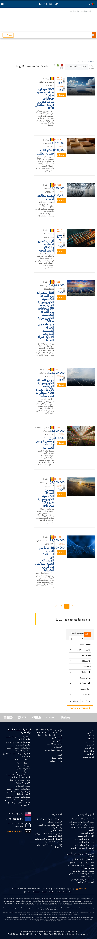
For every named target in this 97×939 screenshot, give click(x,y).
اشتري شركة (57, 741)
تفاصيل (60, 95)
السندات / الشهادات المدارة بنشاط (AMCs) (81, 866)
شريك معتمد (88, 757)
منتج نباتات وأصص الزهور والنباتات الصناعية (45, 442)
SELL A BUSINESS (15, 831)
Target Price (60, 79)
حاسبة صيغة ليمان (54, 750)
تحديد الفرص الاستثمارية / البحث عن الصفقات (18, 776)
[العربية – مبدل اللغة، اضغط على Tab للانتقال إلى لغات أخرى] (84, 3)
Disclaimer (58, 889)
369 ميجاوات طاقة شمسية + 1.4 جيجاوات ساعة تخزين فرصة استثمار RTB (45, 99)
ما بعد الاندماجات (23, 759)
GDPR (13, 889)
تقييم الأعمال (24, 765)
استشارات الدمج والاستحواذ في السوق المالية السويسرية (17, 798)
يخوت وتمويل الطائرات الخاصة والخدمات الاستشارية (80, 872)
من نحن (90, 732)
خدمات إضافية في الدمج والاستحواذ (19, 804)
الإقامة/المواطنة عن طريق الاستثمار (50, 845)
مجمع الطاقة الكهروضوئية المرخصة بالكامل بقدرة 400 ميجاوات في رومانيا (44, 387)
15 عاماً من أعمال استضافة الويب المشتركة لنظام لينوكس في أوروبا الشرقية (44, 558)
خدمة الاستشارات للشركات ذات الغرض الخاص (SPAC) (81, 823)
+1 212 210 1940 (15, 814)
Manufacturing (48, 143)
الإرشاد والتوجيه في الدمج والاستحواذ (50, 826)
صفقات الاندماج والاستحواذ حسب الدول (50, 736)
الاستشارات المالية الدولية (82, 859)
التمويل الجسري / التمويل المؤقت (82, 849)
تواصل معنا (57, 758)
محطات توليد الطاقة (46, 82)
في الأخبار (89, 748)
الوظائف (90, 754)
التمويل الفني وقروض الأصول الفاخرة (80, 855)
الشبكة (91, 738)
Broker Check (57, 920)
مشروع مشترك (24, 762)
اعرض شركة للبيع (54, 744)
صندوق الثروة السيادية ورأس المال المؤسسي (49, 834)
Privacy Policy (68, 889)
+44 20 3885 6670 (14, 819)
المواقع (91, 735)
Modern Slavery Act (64, 892)
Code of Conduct (48, 892)
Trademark (37, 892)
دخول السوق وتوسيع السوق (50, 819)
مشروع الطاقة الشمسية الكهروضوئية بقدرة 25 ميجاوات (46, 497)
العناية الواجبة (87, 833)
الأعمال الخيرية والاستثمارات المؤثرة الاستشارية (49, 840)
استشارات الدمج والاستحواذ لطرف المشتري (18, 743)
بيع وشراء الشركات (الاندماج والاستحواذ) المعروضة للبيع (49, 730)
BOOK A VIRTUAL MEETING (16, 825)
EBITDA (60, 86)
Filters (8, 35)
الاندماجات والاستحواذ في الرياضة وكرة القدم (82, 881)
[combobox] (76, 67)
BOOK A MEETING (80, 708)
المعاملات (58, 747)
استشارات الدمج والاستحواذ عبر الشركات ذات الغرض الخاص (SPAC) (18, 791)
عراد (47, 369)
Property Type (85, 678)
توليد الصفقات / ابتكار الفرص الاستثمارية (20, 781)
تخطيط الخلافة (87, 876)
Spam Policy (47, 889)
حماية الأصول (56, 830)
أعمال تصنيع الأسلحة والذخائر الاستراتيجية (46, 245)
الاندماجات (26, 756)
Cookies (38, 889)
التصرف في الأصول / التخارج (17, 753)
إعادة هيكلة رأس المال (83, 845)
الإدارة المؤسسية (86, 836)
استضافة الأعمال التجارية (45, 540)
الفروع (59, 755)
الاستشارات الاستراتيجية (83, 819)
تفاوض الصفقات (23, 786)
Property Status (85, 689)
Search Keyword (77, 633)
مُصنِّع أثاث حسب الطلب (45, 152)
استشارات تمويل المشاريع (82, 862)
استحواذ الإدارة (23, 768)
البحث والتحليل (55, 822)
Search (86, 634)
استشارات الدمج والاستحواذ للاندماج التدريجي (18, 749)
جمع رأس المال (23, 771)
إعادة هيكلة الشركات (84, 839)
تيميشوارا (46, 427)
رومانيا (47, 78)
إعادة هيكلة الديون (85, 842)
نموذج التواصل (56, 761)
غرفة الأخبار (88, 751)
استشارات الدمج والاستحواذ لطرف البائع (18, 738)
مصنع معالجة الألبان (45, 197)
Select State (86, 655)
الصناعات (90, 742)
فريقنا (91, 729)
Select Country (85, 644)
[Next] (55, 606)
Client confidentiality (25, 889)
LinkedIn (81, 889)
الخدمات (90, 745)
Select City (87, 666)
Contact (28, 892)
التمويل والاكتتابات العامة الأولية (82, 828)
